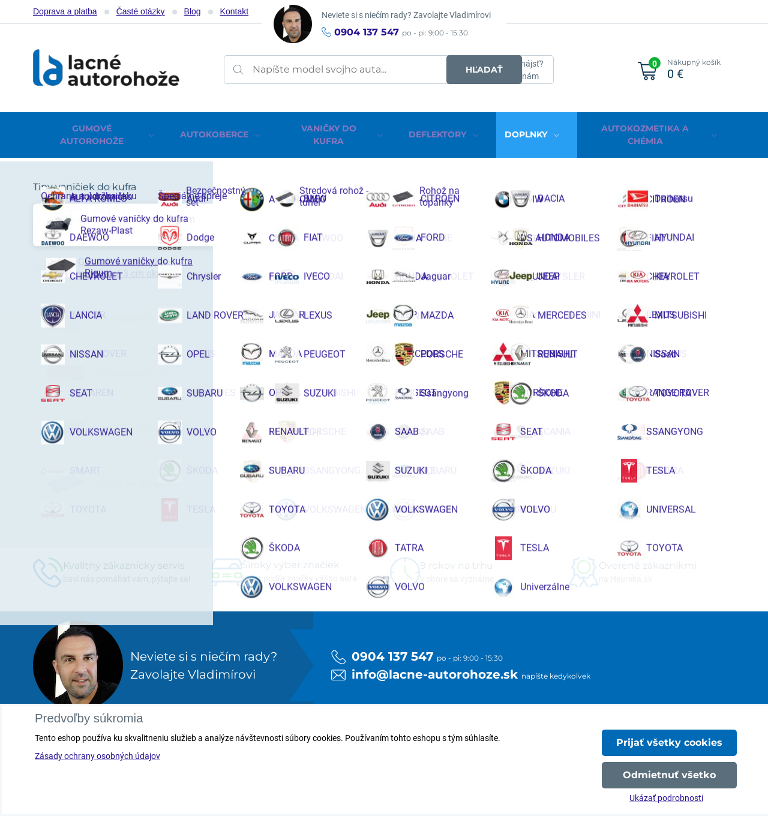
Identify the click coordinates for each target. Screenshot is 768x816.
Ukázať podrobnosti (666, 798)
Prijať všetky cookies (669, 742)
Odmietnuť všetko (669, 775)
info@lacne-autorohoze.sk (435, 500)
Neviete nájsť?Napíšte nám (517, 70)
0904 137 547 (366, 32)
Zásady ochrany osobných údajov (97, 756)
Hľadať (441, 69)
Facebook (80, 696)
